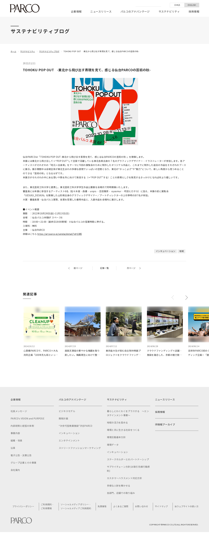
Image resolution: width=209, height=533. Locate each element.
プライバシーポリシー (25, 507)
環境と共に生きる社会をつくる (123, 430)
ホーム (14, 51)
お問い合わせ (142, 507)
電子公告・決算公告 (21, 456)
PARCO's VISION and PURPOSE (27, 419)
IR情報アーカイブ (165, 427)
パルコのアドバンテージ (135, 11)
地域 (181, 251)
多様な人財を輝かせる (118, 486)
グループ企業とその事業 (23, 463)
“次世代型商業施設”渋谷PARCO (75, 426)
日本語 (177, 5)
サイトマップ (161, 507)
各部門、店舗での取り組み (121, 493)
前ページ (78, 268)
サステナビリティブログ (52, 51)
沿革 (13, 448)
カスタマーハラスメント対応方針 (124, 479)
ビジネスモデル (67, 411)
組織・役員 (16, 441)
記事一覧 (104, 268)
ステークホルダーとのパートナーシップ (128, 460)
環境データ (113, 445)
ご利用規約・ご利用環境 (49, 507)
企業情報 (76, 11)
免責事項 (103, 507)
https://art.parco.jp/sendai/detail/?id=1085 (61, 234)
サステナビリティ (169, 11)
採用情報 (194, 11)
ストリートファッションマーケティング (80, 448)
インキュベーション (164, 251)
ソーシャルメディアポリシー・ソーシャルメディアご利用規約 (77, 507)
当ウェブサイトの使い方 (185, 507)
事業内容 (15, 434)
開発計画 (63, 419)
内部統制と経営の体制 (22, 426)
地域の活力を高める (117, 423)
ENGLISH (192, 5)
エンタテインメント (69, 441)
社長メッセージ (19, 411)
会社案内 (15, 470)
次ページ (130, 268)
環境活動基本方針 (116, 438)
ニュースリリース (101, 11)
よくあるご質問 (121, 507)
